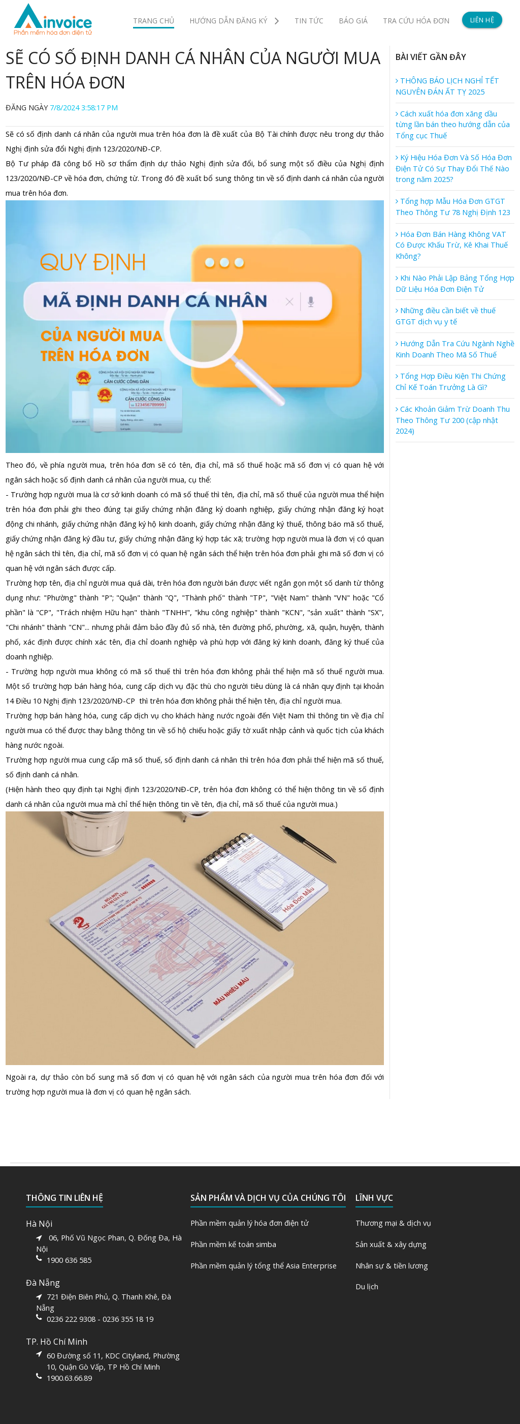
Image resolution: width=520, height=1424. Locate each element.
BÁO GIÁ (353, 20)
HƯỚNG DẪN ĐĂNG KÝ (234, 20)
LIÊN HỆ (482, 19)
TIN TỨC (309, 20)
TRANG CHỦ (153, 20)
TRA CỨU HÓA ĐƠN (416, 20)
